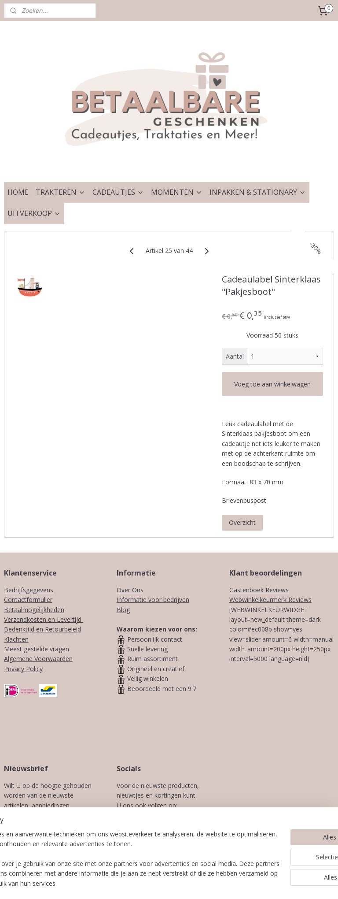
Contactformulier (28, 599)
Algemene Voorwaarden (38, 658)
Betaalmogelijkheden (34, 610)
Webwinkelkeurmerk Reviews (270, 599)
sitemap (147, 883)
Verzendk (17, 619)
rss (166, 883)
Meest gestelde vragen (36, 649)
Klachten (16, 639)
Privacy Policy (23, 669)
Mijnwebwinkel (276, 883)
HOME (18, 192)
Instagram (174, 815)
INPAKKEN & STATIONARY (257, 192)
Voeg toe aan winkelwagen (272, 384)
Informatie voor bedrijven (153, 599)
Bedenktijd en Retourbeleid (42, 629)
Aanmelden (45, 844)
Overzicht (242, 522)
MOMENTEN (176, 192)
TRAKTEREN (60, 192)
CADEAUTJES (118, 192)
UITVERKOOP (34, 213)
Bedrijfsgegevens (28, 590)
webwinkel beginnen (199, 883)
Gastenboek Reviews (259, 590)
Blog (123, 610)
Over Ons (130, 590)
